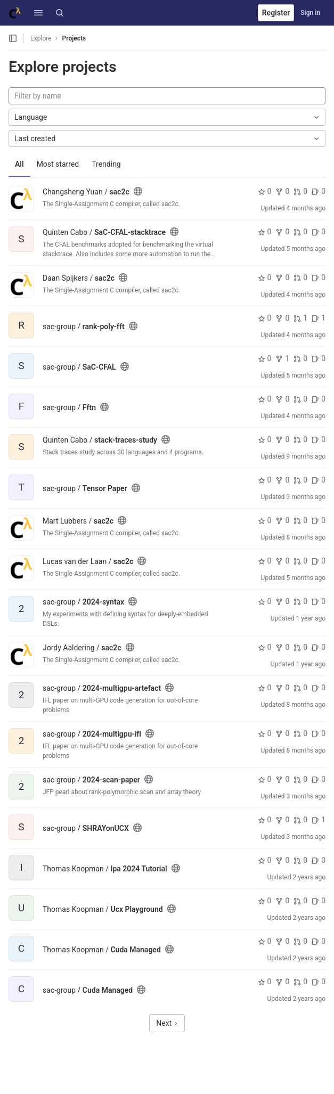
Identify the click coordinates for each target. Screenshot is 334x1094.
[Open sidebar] (12, 38)
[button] (38, 12)
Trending (106, 164)
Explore (41, 38)
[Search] (59, 12)
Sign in (310, 13)
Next (166, 1023)
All (19, 164)
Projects (74, 38)
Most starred (58, 164)
